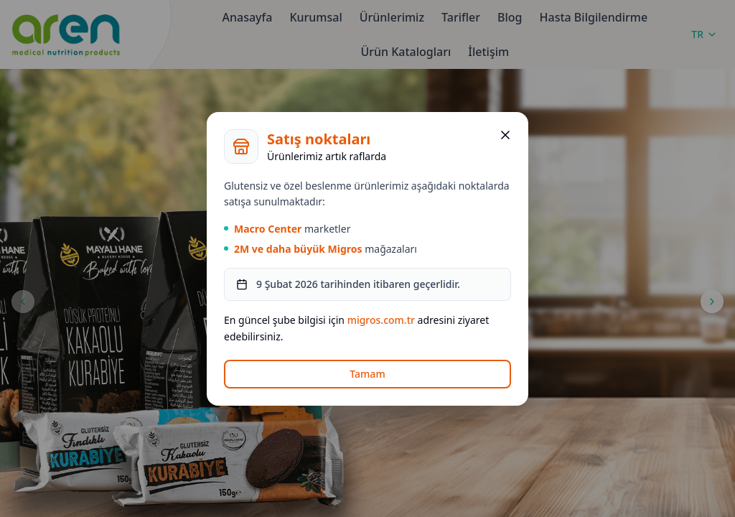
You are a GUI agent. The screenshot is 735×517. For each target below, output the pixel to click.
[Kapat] (505, 135)
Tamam (367, 374)
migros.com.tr (381, 320)
